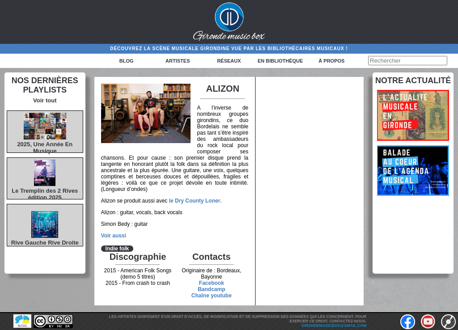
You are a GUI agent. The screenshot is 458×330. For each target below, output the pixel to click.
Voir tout (44, 100)
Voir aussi (113, 236)
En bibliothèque (280, 60)
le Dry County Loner (195, 201)
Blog (126, 60)
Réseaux (229, 60)
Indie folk (117, 248)
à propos (331, 60)
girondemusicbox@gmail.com (333, 325)
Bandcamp (211, 289)
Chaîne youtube (211, 295)
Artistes (177, 60)
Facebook (211, 283)
